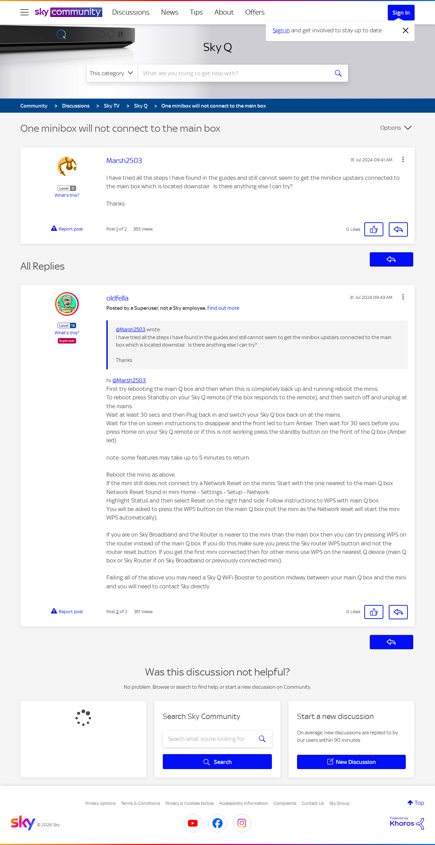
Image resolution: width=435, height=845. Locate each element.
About (224, 12)
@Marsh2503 (130, 329)
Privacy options (100, 803)
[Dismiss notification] (405, 30)
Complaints (285, 803)
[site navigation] (24, 12)
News (169, 12)
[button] (403, 159)
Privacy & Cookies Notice (190, 803)
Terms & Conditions (140, 803)
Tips (196, 12)
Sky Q (217, 47)
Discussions (131, 12)
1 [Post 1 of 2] (117, 229)
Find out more (223, 308)
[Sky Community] (68, 12)
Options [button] (390, 127)
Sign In (401, 12)
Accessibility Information (243, 803)
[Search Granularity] (112, 73)
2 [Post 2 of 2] (117, 611)
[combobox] (232, 73)
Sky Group (339, 803)
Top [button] (419, 802)
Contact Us (313, 803)
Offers (255, 12)
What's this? (67, 195)
